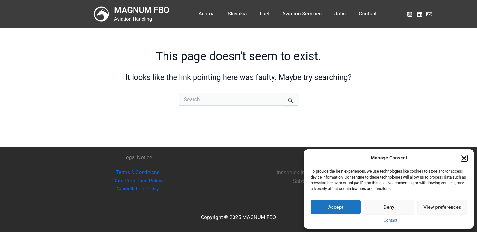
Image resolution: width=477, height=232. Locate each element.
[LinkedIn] (419, 14)
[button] (464, 158)
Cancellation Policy (137, 189)
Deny (388, 207)
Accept (335, 207)
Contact (390, 220)
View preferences (442, 207)
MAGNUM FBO (149, 10)
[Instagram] (410, 14)
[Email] (429, 14)
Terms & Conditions (137, 172)
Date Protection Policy (137, 180)
